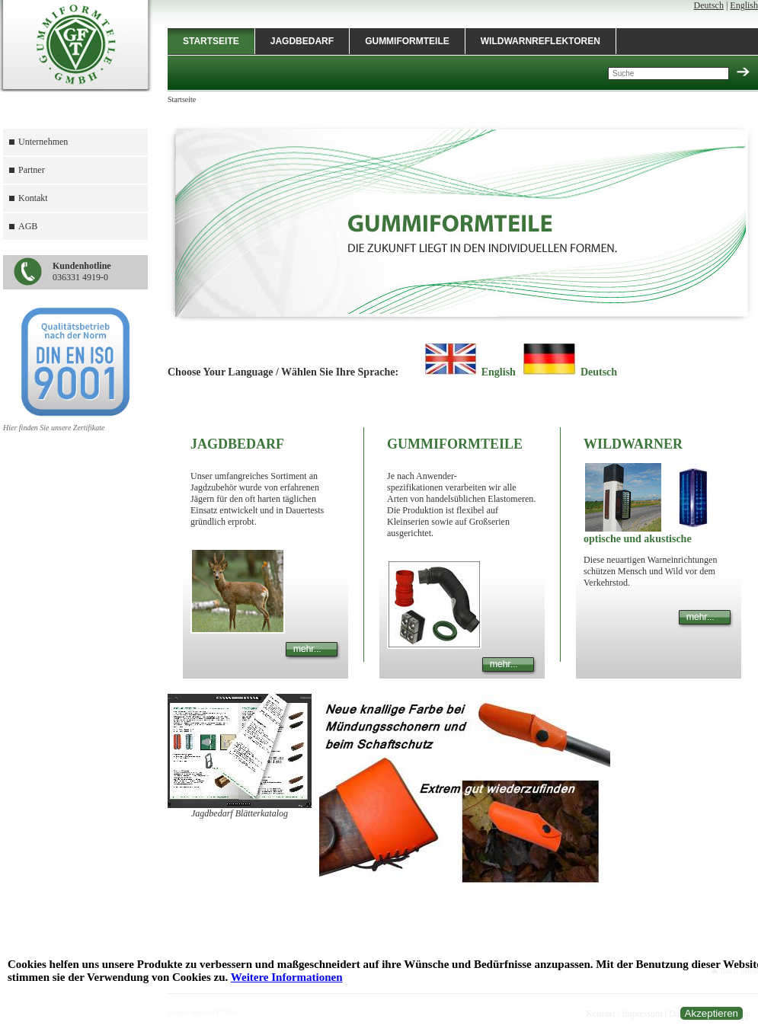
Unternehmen (43, 141)
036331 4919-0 (82, 271)
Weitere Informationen (287, 977)
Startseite (211, 41)
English (744, 5)
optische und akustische (638, 539)
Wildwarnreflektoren (540, 41)
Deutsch (709, 5)
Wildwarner (633, 444)
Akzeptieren (711, 1013)
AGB (27, 226)
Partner (31, 170)
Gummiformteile (407, 41)
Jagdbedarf (302, 41)
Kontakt (33, 198)
